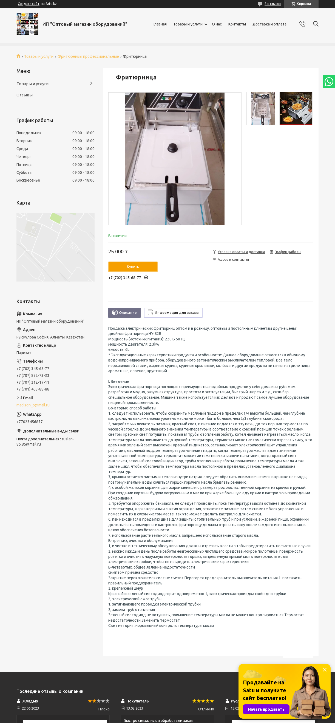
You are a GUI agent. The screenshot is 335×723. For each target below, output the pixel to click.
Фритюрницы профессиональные (88, 56)
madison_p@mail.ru (33, 405)
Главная (160, 24)
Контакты (237, 24)
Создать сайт (28, 3)
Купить (133, 267)
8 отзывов (273, 3)
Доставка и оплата (269, 24)
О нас (217, 24)
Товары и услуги (188, 24)
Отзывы (24, 95)
